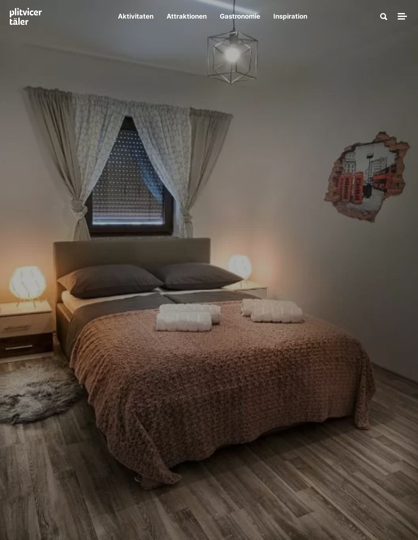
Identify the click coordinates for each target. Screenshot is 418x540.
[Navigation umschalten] (401, 16)
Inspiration (290, 16)
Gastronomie (240, 16)
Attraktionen (187, 16)
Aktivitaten (135, 16)
